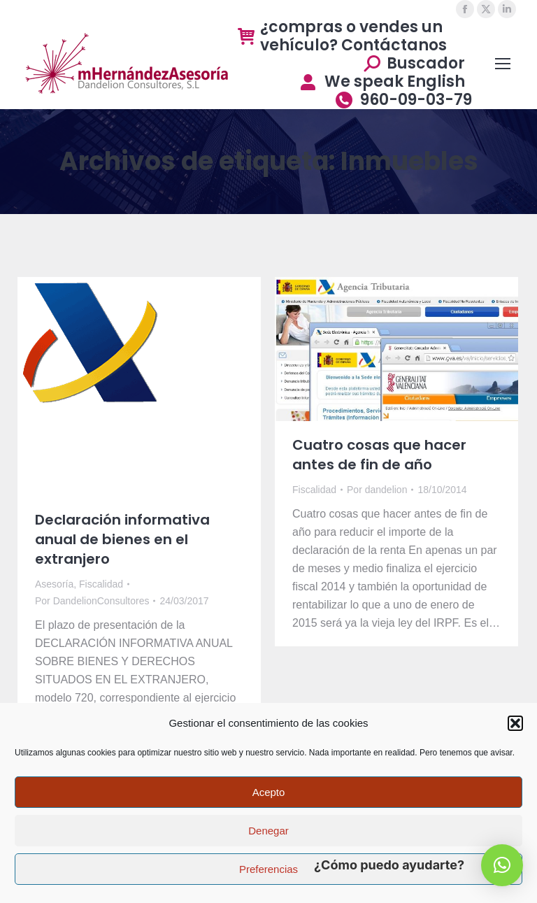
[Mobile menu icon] (502, 63)
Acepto (268, 792)
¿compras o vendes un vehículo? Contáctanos (342, 36)
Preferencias (268, 869)
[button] (515, 723)
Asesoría (54, 584)
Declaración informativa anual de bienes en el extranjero (122, 539)
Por (92, 600)
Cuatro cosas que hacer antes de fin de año (379, 454)
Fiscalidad (101, 584)
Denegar (268, 831)
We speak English (381, 82)
